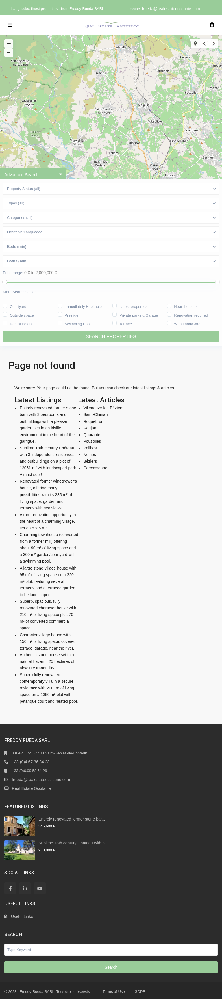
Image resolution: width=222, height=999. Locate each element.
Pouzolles (92, 441)
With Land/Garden (189, 323)
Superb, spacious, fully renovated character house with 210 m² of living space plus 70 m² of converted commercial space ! (48, 614)
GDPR (140, 991)
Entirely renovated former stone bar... (71, 819)
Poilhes (90, 448)
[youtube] (40, 888)
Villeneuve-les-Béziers (103, 407)
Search (111, 967)
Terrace (125, 323)
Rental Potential (23, 323)
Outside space (22, 315)
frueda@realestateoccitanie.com (171, 8)
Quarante (91, 434)
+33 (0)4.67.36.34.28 (30, 762)
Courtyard (18, 306)
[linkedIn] (25, 888)
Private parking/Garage (138, 315)
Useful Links (22, 916)
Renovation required (191, 315)
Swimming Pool (77, 323)
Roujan (89, 428)
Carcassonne (95, 468)
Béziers (90, 461)
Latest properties (133, 306)
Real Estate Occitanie (31, 788)
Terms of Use (114, 991)
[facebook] (10, 888)
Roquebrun (93, 421)
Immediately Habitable (83, 306)
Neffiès (89, 454)
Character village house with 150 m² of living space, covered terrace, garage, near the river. (48, 641)
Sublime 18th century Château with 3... (73, 843)
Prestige (71, 315)
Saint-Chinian (95, 414)
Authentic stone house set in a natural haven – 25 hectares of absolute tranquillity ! (47, 661)
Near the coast (186, 306)
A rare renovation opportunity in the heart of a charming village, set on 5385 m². (48, 521)
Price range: (13, 273)
